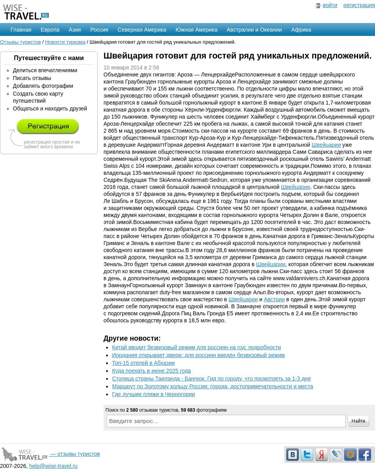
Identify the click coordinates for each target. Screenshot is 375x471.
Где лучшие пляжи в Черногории (153, 394)
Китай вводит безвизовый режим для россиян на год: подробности (196, 347)
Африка (301, 30)
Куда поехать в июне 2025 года (151, 371)
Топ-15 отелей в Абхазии (143, 363)
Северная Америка (142, 30)
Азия (75, 30)
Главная (21, 30)
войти (330, 5)
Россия (99, 30)
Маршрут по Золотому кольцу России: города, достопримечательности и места (212, 386)
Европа (50, 30)
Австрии (274, 299)
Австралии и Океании (254, 30)
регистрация (359, 5)
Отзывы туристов (20, 42)
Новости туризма (65, 42)
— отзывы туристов (50, 454)
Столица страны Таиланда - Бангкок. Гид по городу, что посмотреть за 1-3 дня (211, 378)
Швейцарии (326, 145)
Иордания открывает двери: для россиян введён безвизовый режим (198, 355)
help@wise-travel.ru (53, 466)
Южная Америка (196, 30)
